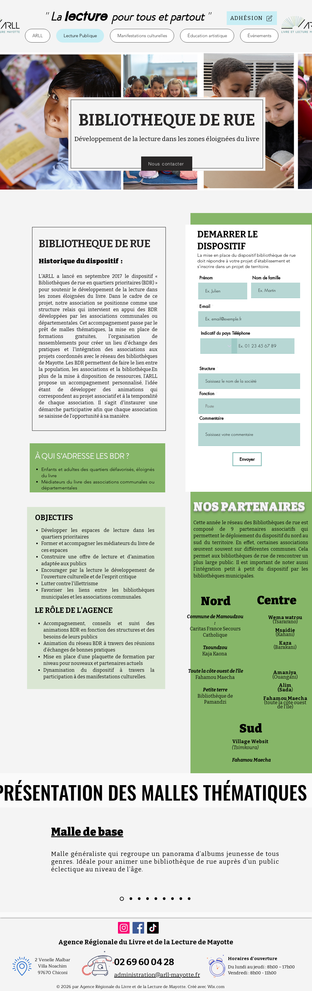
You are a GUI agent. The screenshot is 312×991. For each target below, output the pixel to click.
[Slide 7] (172, 898)
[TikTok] (153, 928)
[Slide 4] (147, 898)
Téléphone (241, 333)
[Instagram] (124, 928)
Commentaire (211, 418)
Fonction (206, 394)
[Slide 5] (156, 898)
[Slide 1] (122, 899)
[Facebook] (138, 928)
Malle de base (87, 832)
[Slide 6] (164, 898)
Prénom (206, 278)
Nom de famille (266, 278)
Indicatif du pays (216, 333)
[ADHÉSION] (252, 18)
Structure (207, 369)
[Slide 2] (131, 898)
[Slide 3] (139, 898)
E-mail (204, 306)
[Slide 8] (180, 898)
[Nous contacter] (166, 163)
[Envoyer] (247, 459)
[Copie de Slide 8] (189, 898)
